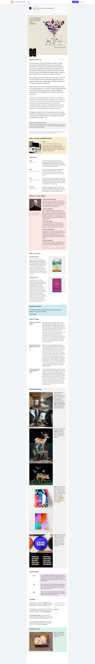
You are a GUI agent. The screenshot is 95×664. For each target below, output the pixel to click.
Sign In (82, 1)
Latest (28, 1)
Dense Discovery (36, 6)
